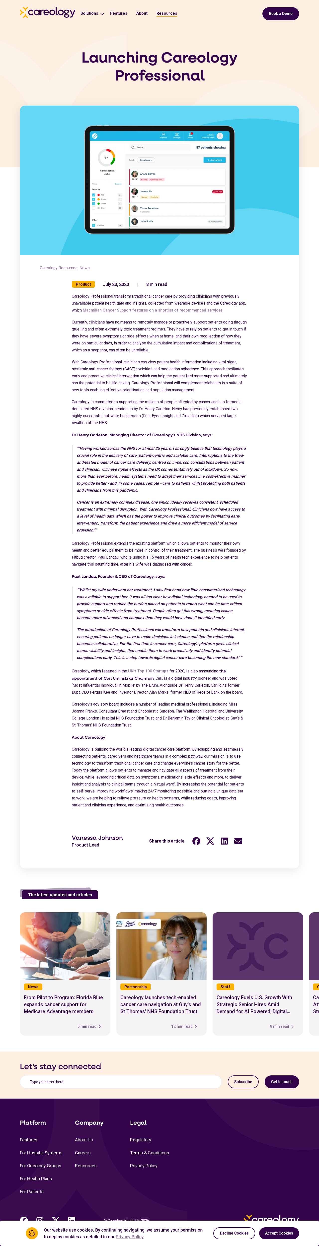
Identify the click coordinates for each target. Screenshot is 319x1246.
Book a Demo (281, 13)
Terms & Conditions (149, 1152)
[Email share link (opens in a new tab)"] (238, 844)
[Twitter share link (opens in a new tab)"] (210, 844)
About (142, 13)
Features (118, 13)
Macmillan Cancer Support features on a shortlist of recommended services (153, 313)
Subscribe (243, 1081)
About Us (84, 1139)
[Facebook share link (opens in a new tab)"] (196, 844)
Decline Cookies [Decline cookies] (234, 1233)
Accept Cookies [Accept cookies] (279, 1233)
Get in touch (282, 1081)
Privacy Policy (144, 1165)
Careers (83, 1152)
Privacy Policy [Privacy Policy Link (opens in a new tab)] (130, 1236)
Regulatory (140, 1139)
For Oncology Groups (40, 1165)
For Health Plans (36, 1178)
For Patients (32, 1191)
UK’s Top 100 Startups (148, 674)
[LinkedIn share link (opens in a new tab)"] (224, 844)
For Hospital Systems (41, 1152)
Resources (167, 13)
